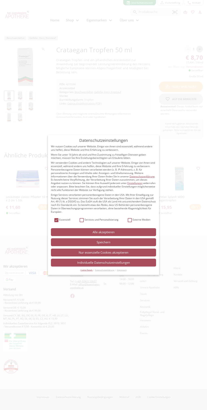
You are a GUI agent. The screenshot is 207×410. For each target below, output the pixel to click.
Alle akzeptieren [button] (104, 232)
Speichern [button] (103, 242)
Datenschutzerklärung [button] (105, 270)
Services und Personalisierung (99, 220)
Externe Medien (139, 220)
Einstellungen (135, 183)
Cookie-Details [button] (86, 270)
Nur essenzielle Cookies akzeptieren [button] (103, 252)
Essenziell (62, 220)
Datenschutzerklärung (142, 176)
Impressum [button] (122, 270)
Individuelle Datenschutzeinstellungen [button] (103, 262)
